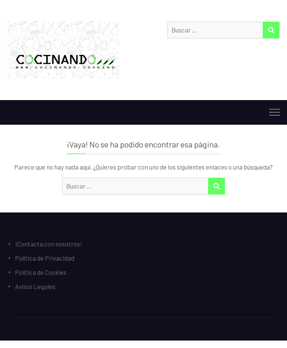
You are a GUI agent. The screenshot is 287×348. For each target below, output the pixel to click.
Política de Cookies (41, 272)
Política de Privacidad (44, 258)
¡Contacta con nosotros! (48, 244)
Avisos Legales (35, 286)
